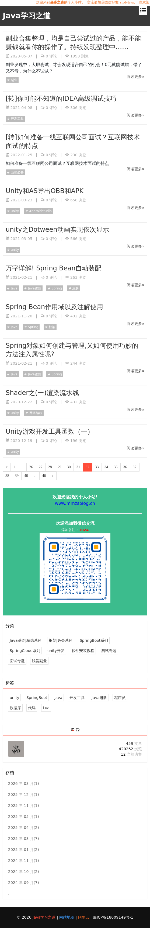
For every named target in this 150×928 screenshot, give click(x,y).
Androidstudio (40, 211)
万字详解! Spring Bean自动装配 (53, 268)
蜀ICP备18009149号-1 (113, 917)
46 (44, 476)
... (10, 893)
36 (125, 467)
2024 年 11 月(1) (23, 860)
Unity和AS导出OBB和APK (44, 191)
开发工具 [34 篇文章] (77, 697)
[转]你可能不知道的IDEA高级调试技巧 (61, 98)
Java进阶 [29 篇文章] (99, 697)
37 (135, 467)
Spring (56, 288)
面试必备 (17, 172)
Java (14, 288)
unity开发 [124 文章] (55, 650)
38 (7, 476)
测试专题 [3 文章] (108, 650)
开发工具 (17, 119)
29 (59, 467)
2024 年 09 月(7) (23, 882)
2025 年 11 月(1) (23, 805)
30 (69, 467)
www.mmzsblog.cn (75, 503)
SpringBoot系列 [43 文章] (94, 640)
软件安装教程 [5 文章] (83, 650)
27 (41, 467)
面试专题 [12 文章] (17, 661)
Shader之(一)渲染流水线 (42, 393)
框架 (51, 327)
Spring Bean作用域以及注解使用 (54, 307)
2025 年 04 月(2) (23, 827)
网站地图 (67, 917)
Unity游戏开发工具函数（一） (50, 431)
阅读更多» (135, 76)
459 (134, 743)
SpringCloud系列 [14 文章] (25, 650)
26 (31, 467)
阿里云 (84, 917)
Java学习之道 (27, 15)
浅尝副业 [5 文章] (39, 661)
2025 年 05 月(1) (23, 816)
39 (17, 476)
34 (106, 467)
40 (26, 476)
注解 (75, 288)
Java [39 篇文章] (58, 697)
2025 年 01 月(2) (23, 849)
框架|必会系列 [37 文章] (61, 640)
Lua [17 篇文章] (46, 708)
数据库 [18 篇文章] (15, 708)
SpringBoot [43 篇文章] (36, 697)
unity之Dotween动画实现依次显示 (57, 229)
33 (97, 467)
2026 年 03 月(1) (23, 783)
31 (78, 467)
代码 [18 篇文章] (32, 708)
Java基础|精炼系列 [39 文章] (25, 640)
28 (50, 467)
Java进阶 (34, 288)
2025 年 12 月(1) (23, 794)
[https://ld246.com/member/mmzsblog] (73, 730)
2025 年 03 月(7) (23, 838)
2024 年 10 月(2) (23, 871)
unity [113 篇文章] (14, 697)
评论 (51, 56)
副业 (13, 80)
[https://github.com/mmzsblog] (77, 730)
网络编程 (35, 413)
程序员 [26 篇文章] (119, 697)
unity (14, 211)
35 (116, 467)
